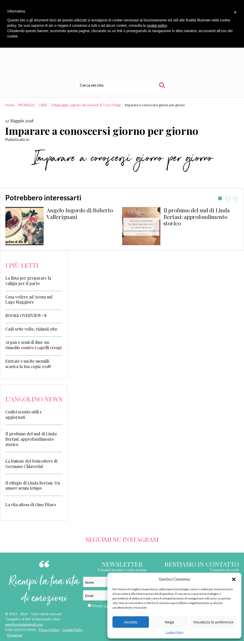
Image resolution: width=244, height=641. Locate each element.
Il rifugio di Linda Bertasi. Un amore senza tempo (32, 485)
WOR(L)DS (26, 105)
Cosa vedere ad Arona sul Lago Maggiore (28, 299)
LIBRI (43, 105)
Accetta (130, 622)
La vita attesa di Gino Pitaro (30, 504)
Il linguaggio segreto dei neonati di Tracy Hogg (86, 105)
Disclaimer (15, 635)
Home (9, 105)
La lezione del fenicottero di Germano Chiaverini (31, 463)
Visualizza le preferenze (213, 622)
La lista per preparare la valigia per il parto (28, 281)
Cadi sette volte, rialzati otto (31, 329)
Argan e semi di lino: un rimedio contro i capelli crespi (33, 345)
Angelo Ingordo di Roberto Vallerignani (80, 213)
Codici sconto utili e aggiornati (23, 414)
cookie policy (157, 25)
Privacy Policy (49, 630)
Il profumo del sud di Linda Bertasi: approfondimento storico (196, 216)
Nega (169, 622)
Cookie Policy (174, 632)
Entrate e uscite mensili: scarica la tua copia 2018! (28, 364)
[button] (233, 579)
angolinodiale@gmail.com (24, 624)
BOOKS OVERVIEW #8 (25, 315)
